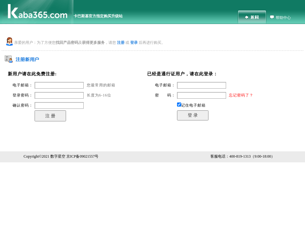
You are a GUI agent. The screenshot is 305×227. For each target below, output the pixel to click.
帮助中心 (283, 17)
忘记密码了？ (241, 95)
